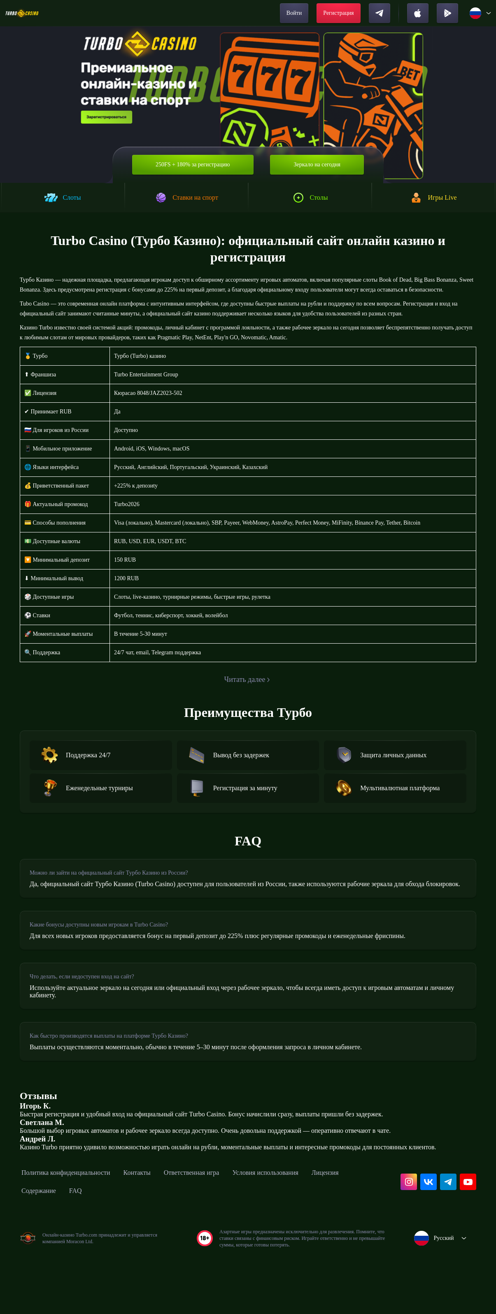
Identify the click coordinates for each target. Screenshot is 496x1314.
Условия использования (302, 1226)
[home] (22, 13)
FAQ (128, 1244)
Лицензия (37, 1244)
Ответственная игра (217, 1226)
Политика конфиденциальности (74, 1226)
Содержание (87, 1244)
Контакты (156, 1226)
